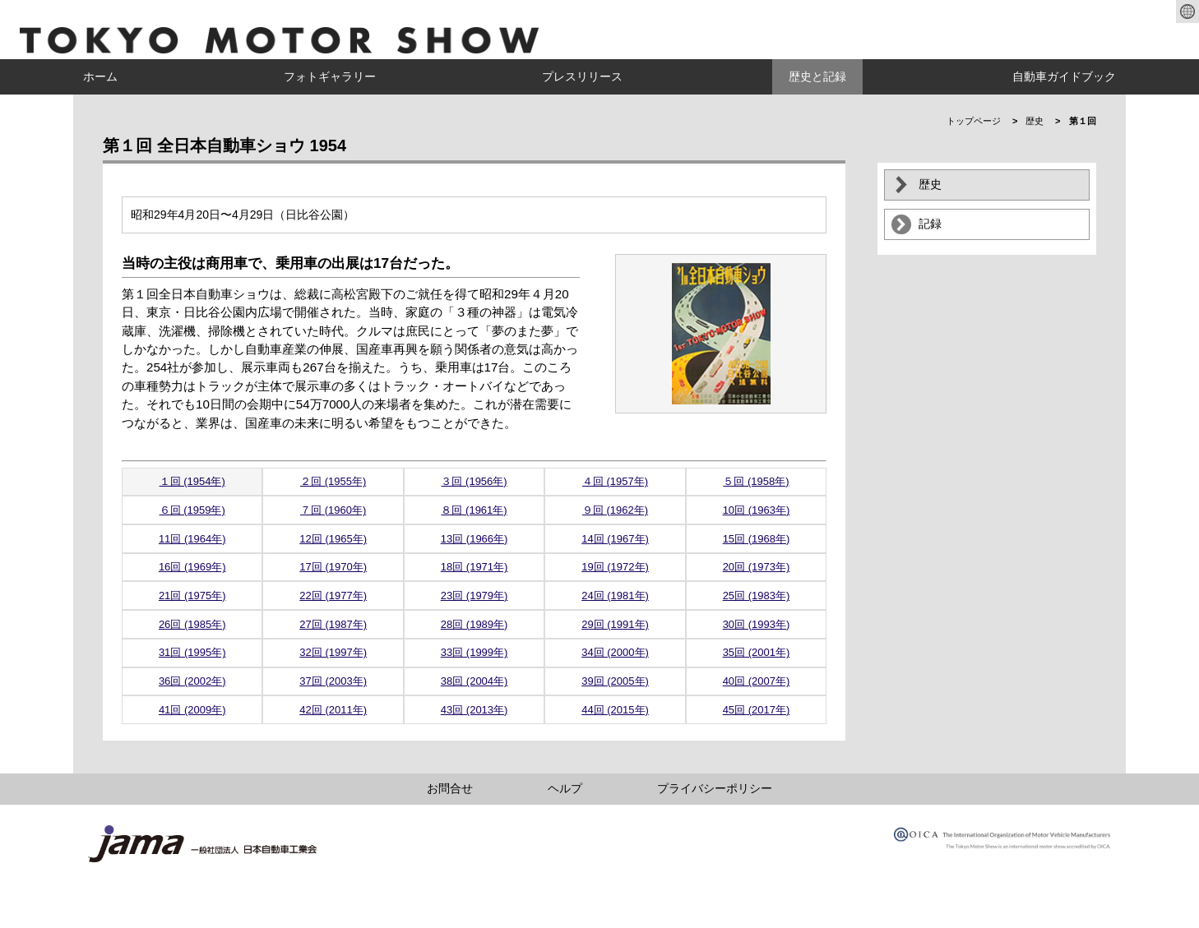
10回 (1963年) (756, 510)
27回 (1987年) (333, 624)
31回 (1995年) (192, 652)
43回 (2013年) (474, 710)
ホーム (100, 76)
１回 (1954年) (192, 481)
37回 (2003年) (333, 681)
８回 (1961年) (474, 510)
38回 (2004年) (474, 681)
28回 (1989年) (474, 624)
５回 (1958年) (756, 481)
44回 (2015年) (615, 710)
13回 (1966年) (474, 539)
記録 (930, 223)
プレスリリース (582, 76)
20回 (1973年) (756, 567)
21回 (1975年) (192, 595)
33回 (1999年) (474, 652)
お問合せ (450, 788)
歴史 (1034, 121)
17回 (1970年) (333, 567)
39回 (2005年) (615, 681)
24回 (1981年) (615, 595)
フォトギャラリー (330, 76)
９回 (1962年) (615, 510)
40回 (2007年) (756, 681)
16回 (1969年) (192, 567)
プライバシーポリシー (714, 788)
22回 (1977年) (333, 595)
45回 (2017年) (756, 710)
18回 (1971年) (474, 567)
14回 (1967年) (615, 539)
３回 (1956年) (474, 481)
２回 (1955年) (333, 481)
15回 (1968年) (756, 539)
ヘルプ (565, 788)
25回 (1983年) (756, 595)
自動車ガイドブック (1064, 76)
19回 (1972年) (615, 567)
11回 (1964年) (192, 539)
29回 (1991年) (615, 624)
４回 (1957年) (615, 481)
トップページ (974, 121)
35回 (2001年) (756, 652)
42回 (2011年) (333, 710)
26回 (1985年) (192, 624)
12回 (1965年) (333, 539)
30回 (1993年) (756, 624)
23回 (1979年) (474, 595)
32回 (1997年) (333, 652)
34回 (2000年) (615, 652)
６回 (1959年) (192, 510)
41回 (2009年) (192, 710)
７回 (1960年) (333, 510)
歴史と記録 (817, 76)
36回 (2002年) (192, 681)
